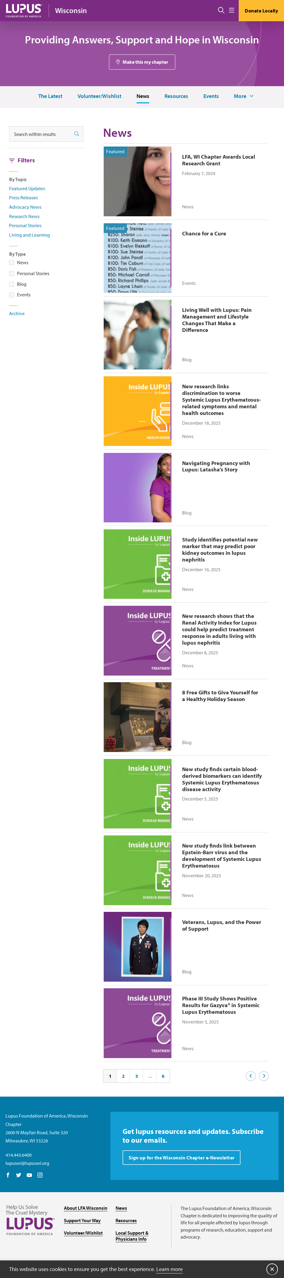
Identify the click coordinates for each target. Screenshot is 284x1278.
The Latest (50, 96)
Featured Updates (27, 188)
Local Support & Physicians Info (132, 1227)
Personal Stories (25, 225)
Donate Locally (261, 11)
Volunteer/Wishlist (99, 96)
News (142, 96)
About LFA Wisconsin (85, 1199)
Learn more (169, 1268)
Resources (176, 96)
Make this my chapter (145, 62)
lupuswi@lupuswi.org (27, 1154)
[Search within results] (39, 134)
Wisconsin (71, 10)
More (240, 96)
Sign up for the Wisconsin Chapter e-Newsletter (182, 1148)
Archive (17, 313)
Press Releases (23, 198)
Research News (24, 216)
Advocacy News (25, 207)
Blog (21, 284)
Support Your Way (82, 1211)
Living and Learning (29, 235)
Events (211, 96)
